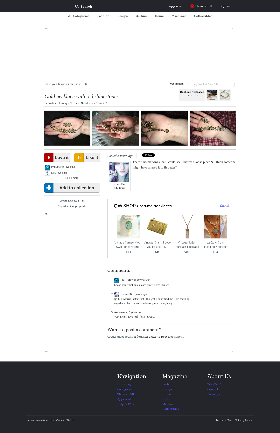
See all (225, 206)
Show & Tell (102, 103)
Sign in (225, 6)
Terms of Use (223, 420)
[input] (112, 7)
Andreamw (121, 312)
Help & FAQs (126, 404)
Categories (124, 389)
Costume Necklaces (81, 103)
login (140, 336)
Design (167, 389)
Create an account (120, 336)
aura (53, 172)
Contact (212, 389)
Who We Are (215, 384)
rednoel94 (119, 174)
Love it (57, 157)
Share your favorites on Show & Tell (66, 84)
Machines (169, 404)
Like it (87, 157)
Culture (167, 399)
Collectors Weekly (48, 6)
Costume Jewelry (57, 103)
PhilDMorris (57, 166)
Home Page (125, 384)
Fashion (167, 384)
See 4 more (71, 177)
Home (166, 394)
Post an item (175, 83)
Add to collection (70, 188)
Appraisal (176, 6)
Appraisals (124, 399)
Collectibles (170, 409)
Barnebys (213, 394)
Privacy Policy (243, 420)
